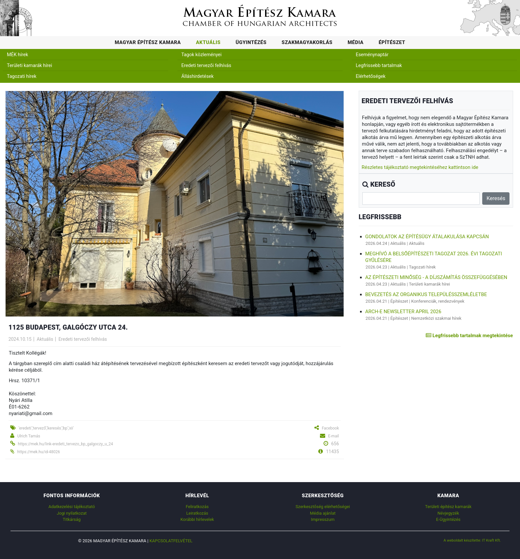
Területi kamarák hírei (29, 65)
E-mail (333, 436)
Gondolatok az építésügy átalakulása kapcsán (427, 237)
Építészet (392, 42)
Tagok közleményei (201, 55)
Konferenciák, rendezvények (437, 301)
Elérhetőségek (371, 76)
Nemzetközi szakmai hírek (436, 318)
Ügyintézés (251, 42)
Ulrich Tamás (28, 436)
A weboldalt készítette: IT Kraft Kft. (472, 540)
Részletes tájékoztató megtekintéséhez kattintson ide (420, 167)
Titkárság (71, 519)
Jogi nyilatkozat (72, 513)
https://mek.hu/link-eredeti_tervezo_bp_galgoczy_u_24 (65, 444)
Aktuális (208, 42)
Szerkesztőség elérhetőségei (323, 506)
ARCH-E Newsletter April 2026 (403, 311)
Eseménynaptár (372, 55)
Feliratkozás (197, 506)
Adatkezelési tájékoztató (72, 506)
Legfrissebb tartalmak (379, 65)
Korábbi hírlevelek (197, 519)
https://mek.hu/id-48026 (38, 452)
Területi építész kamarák (448, 506)
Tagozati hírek (21, 76)
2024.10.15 (20, 339)
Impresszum (323, 519)
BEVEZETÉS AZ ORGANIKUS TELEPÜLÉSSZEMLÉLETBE (426, 294)
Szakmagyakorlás (307, 42)
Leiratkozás (197, 513)
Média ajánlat (323, 513)
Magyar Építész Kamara (148, 42)
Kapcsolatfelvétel (170, 540)
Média (356, 42)
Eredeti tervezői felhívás (206, 65)
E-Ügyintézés (448, 519)
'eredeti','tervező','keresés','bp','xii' (46, 428)
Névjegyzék (448, 513)
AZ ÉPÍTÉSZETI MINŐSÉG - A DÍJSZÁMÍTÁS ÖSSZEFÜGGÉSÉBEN (436, 277)
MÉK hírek (17, 55)
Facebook (330, 428)
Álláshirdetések (197, 76)
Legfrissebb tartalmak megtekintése (469, 335)
